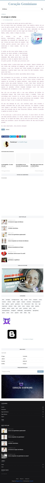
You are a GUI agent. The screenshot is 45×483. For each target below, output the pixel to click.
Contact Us (27, 478)
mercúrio (10, 306)
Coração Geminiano (22, 4)
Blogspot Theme (19, 481)
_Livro (24, 358)
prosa (30, 308)
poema (8, 308)
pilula (32, 306)
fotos (3, 304)
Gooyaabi (31, 481)
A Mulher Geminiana (13, 228)
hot (22, 304)
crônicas (3, 14)
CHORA (3, 363)
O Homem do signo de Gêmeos (15, 222)
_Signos (3, 358)
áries (3, 299)
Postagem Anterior (6, 171)
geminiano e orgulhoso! (14, 259)
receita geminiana (5, 310)
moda (15, 306)
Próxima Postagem (39, 171)
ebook (14, 301)
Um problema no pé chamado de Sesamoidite (22, 165)
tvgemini (16, 312)
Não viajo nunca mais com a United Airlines (36, 165)
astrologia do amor (15, 299)
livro (36, 304)
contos (40, 299)
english (18, 301)
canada (25, 299)
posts (20, 308)
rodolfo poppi (20, 310)
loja (39, 304)
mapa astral (4, 306)
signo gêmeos (35, 310)
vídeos (25, 312)
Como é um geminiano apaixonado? (17, 234)
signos (3, 312)
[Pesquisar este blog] (19, 371)
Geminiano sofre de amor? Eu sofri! (16, 253)
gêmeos (7, 304)
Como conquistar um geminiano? (16, 437)
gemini (12, 304)
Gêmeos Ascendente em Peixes (15, 247)
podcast (3, 308)
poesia (13, 308)
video (21, 312)
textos (7, 312)
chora (30, 299)
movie (19, 306)
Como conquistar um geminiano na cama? (18, 456)
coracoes (4, 301)
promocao (25, 308)
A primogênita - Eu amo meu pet (7, 165)
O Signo (3, 356)
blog (22, 299)
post (17, 308)
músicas (28, 306)
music (23, 306)
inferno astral (27, 304)
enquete (23, 301)
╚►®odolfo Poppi (9, 20)
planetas (37, 306)
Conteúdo (25, 356)
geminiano (17, 304)
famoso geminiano (36, 301)
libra (33, 304)
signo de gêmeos (27, 310)
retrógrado (13, 310)
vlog (29, 312)
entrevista (29, 301)
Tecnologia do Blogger (17, 339)
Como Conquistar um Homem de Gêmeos (18, 240)
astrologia (8, 299)
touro (12, 312)
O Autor (24, 363)
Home (17, 478)
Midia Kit (25, 361)
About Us (22, 478)
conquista (35, 299)
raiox (34, 308)
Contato (3, 361)
